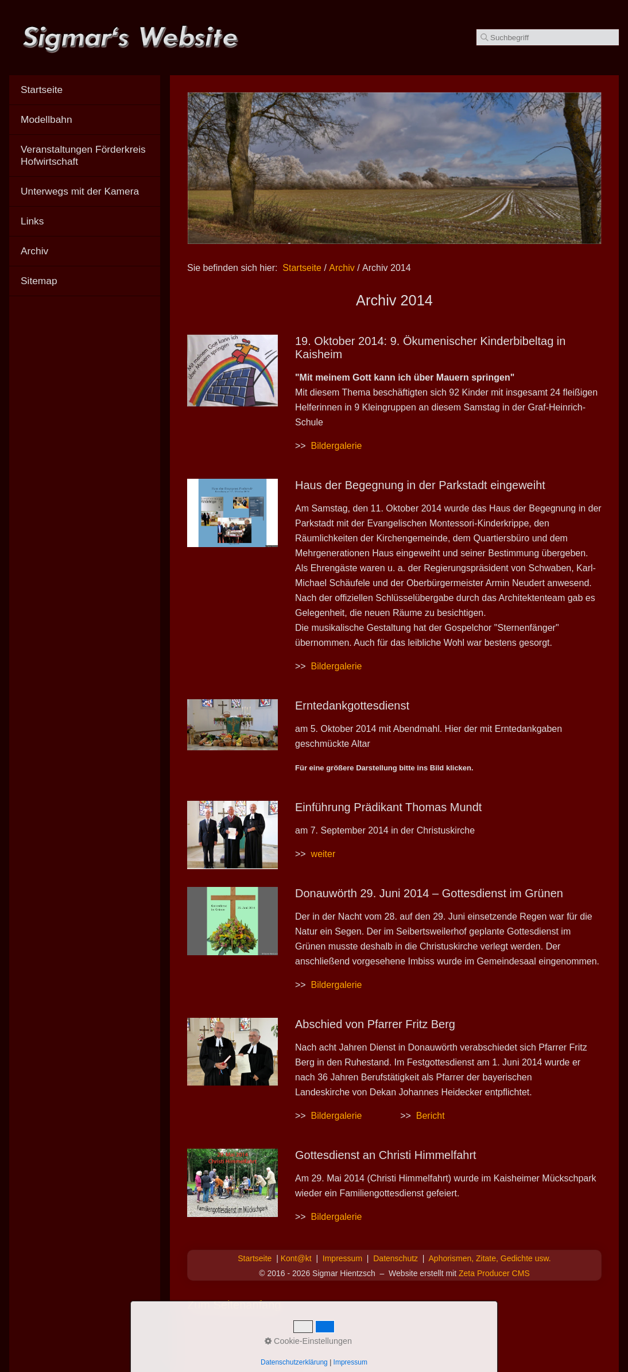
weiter (323, 854)
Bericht (430, 1116)
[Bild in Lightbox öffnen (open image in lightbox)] (232, 370)
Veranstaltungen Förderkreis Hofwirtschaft (83, 155)
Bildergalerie (336, 446)
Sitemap (39, 280)
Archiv (34, 251)
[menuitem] (84, 90)
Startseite (301, 268)
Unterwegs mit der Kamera (80, 191)
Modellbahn (46, 119)
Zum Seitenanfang (234, 1305)
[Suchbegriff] (547, 37)
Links (32, 221)
